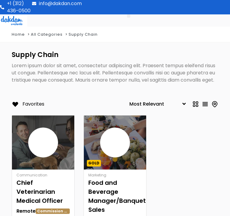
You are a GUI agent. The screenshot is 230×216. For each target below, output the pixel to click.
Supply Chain (83, 34)
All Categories (47, 34)
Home (18, 34)
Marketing (97, 175)
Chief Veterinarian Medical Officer (39, 191)
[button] (128, 16)
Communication (31, 175)
